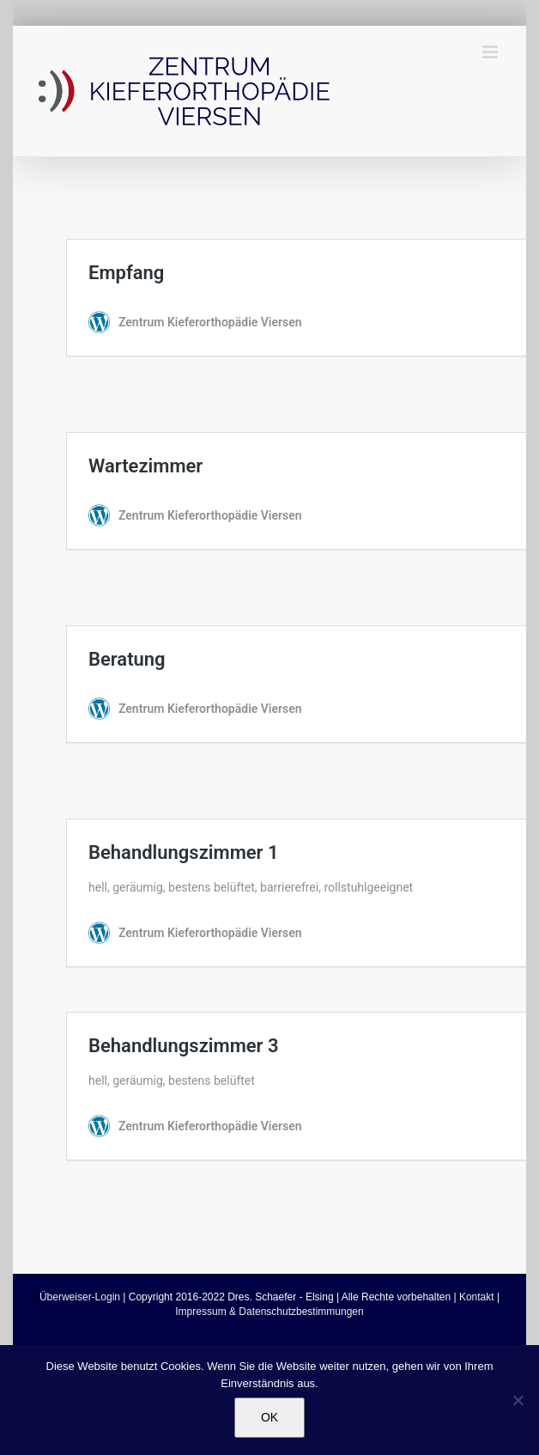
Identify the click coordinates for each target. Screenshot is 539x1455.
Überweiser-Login (79, 1297)
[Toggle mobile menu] (491, 52)
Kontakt (476, 1297)
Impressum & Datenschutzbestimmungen (269, 1312)
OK (269, 1417)
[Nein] (517, 1400)
